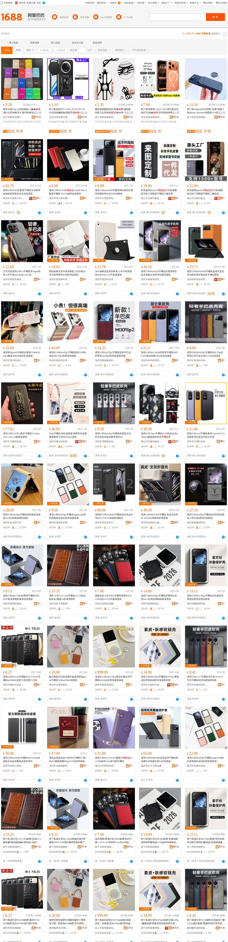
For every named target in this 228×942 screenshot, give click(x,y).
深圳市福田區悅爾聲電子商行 (105, 603)
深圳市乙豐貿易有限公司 (105, 198)
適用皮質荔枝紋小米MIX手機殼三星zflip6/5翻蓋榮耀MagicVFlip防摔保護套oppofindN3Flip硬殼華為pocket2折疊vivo (68, 759)
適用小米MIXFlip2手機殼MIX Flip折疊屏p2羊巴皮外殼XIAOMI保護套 (205, 354)
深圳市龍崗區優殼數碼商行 (13, 279)
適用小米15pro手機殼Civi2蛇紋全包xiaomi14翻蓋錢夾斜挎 (159, 435)
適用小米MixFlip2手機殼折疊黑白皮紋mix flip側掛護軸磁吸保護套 (159, 597)
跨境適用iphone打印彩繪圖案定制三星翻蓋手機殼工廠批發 (159, 192)
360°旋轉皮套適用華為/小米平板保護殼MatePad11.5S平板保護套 (113, 273)
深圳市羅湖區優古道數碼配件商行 (151, 603)
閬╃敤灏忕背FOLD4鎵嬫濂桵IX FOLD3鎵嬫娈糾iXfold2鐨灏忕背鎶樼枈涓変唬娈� (21, 922)
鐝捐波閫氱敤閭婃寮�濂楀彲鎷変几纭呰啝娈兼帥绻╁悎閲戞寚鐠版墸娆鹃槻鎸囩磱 (113, 111)
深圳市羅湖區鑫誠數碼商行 (13, 603)
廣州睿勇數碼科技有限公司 (197, 522)
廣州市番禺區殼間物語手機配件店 (105, 684)
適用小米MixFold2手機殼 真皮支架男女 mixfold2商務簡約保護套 (159, 516)
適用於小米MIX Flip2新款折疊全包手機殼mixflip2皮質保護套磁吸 (113, 678)
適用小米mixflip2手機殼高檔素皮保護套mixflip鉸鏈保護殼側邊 (21, 516)
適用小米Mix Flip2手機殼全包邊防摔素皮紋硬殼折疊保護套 (205, 597)
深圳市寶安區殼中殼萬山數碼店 (13, 360)
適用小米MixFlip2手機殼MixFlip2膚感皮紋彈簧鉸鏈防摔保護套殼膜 (160, 678)
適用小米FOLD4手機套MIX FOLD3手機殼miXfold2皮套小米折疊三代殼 (21, 678)
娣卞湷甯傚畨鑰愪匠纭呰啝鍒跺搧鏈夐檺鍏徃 (105, 117)
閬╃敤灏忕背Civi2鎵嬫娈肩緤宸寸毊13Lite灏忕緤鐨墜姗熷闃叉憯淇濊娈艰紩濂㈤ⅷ (206, 922)
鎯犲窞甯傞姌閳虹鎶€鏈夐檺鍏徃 (13, 928)
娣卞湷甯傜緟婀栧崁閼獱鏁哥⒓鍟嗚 (59, 847)
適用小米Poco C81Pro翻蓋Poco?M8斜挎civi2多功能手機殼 (113, 759)
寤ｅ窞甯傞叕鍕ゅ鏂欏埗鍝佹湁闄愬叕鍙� (197, 847)
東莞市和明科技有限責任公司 (197, 684)
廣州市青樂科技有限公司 (197, 765)
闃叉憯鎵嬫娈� (73, 121)
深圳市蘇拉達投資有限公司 (59, 441)
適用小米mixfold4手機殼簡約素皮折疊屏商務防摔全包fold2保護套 (114, 192)
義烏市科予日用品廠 (151, 765)
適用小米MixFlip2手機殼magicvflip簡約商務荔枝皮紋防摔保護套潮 (67, 516)
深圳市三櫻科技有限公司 (197, 441)
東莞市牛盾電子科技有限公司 (13, 198)
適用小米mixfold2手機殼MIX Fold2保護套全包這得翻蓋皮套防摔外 (21, 759)
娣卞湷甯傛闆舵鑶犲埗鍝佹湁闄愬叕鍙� (13, 117)
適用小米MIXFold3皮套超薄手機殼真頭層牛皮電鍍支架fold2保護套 (159, 759)
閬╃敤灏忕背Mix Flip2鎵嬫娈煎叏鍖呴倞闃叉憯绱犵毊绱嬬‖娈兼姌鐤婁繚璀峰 (206, 841)
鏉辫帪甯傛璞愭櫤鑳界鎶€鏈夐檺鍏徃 (59, 928)
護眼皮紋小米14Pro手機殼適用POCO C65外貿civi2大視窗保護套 (113, 597)
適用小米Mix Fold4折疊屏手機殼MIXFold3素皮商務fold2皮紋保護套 (159, 354)
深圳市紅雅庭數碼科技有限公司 (59, 765)
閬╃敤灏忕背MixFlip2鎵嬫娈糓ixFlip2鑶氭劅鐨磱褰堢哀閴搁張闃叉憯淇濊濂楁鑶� (160, 922)
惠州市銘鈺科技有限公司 (13, 684)
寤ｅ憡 (37, 112)
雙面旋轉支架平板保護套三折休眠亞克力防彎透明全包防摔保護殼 (67, 273)
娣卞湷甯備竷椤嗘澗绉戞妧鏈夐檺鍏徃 (151, 928)
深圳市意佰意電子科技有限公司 (105, 522)
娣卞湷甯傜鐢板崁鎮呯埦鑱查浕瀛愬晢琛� (105, 847)
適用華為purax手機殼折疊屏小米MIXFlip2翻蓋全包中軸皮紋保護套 (21, 354)
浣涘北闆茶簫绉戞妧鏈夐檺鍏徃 (59, 117)
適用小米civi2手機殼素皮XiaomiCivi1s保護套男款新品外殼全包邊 (206, 435)
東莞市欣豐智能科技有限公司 (59, 684)
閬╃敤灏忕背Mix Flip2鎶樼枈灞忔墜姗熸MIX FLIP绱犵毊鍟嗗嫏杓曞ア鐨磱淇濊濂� (68, 841)
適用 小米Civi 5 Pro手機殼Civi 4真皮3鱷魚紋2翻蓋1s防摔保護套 (67, 597)
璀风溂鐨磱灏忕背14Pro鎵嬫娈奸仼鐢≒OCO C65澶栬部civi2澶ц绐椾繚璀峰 (113, 841)
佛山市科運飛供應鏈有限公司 (105, 765)
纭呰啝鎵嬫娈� (103, 121)
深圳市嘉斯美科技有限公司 (151, 279)
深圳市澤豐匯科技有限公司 (105, 441)
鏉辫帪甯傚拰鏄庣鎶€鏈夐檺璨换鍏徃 (197, 928)
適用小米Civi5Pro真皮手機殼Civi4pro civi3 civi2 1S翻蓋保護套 (21, 435)
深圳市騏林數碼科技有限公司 (105, 360)
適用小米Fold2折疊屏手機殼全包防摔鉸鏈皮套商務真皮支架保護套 (21, 192)
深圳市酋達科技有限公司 (105, 279)
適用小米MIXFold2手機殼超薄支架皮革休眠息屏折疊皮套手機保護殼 (205, 273)
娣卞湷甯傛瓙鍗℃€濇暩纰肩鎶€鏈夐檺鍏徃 (13, 847)
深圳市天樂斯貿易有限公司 (13, 441)
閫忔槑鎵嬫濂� (149, 121)
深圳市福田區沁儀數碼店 (151, 522)
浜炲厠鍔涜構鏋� (167, 121)
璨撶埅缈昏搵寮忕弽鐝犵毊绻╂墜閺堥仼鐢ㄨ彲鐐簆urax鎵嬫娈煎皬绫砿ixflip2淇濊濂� (67, 922)
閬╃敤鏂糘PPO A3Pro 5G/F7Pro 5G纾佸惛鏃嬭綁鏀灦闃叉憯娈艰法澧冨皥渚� (67, 111)
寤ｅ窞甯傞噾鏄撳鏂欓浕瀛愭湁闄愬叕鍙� (197, 117)
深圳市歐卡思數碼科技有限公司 (59, 603)
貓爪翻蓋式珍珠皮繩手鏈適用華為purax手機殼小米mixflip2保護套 (67, 678)
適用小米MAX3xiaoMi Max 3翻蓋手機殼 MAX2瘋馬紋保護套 (68, 192)
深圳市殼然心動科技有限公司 (13, 765)
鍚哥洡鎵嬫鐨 (25, 121)
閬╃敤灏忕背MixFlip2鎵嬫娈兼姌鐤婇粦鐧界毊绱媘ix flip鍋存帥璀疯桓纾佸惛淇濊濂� (159, 841)
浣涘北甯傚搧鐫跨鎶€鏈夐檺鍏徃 (151, 117)
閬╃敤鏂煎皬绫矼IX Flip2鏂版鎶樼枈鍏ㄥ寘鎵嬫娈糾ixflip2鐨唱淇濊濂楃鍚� (113, 922)
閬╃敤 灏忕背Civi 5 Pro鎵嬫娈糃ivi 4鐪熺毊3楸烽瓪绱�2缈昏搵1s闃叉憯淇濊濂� (22, 841)
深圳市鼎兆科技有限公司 (59, 360)
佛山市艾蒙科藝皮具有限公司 (151, 198)
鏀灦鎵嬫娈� (56, 121)
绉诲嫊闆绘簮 (10, 121)
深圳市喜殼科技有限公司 (197, 360)
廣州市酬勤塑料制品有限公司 (197, 603)
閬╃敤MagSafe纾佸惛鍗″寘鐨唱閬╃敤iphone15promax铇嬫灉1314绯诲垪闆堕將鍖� (205, 111)
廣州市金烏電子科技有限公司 (13, 522)
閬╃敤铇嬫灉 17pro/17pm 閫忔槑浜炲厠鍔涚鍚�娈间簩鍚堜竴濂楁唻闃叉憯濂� (159, 111)
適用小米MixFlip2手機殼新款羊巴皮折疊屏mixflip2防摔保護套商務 (113, 354)
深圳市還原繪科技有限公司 (59, 279)
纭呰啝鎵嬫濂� (120, 121)
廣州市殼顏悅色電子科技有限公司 (59, 522)
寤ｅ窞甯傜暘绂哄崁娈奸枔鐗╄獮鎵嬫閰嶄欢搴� (105, 928)
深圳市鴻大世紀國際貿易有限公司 (59, 198)
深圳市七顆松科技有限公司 (151, 684)
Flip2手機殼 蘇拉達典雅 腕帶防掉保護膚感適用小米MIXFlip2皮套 (68, 435)
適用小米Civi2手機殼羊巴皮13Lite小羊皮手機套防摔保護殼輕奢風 (205, 678)
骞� (38, 117)
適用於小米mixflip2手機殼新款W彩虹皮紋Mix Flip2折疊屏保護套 (67, 354)
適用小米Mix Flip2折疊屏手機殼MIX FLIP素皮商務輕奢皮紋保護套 (21, 597)
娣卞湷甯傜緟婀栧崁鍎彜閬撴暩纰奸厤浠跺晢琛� (151, 847)
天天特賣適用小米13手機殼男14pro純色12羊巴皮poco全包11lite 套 (21, 273)
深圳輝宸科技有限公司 (197, 279)
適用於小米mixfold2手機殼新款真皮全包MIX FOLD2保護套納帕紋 (114, 516)
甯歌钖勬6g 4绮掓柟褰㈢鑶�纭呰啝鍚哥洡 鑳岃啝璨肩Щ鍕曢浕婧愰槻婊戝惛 (21, 111)
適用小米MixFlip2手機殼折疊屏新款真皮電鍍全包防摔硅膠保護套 (159, 273)
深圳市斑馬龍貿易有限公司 (151, 360)
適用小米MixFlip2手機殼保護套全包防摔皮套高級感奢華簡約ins (113, 435)
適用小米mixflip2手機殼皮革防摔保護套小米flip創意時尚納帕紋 (205, 516)
